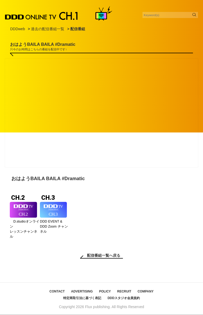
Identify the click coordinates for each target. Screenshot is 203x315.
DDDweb (17, 29)
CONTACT (57, 292)
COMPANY (145, 292)
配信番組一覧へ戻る (103, 256)
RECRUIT (124, 292)
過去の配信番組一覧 (47, 29)
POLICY (105, 292)
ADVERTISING (82, 292)
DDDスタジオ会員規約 (124, 299)
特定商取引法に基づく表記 (82, 299)
